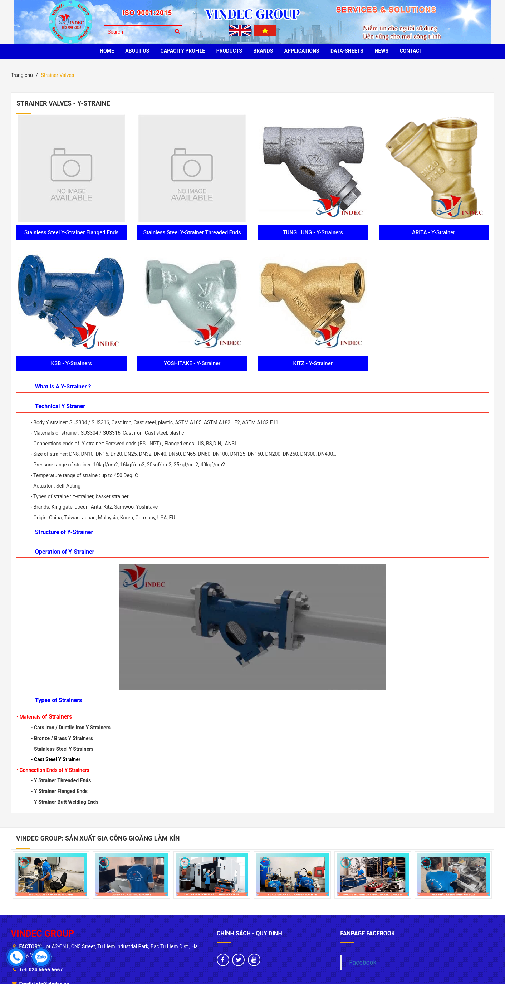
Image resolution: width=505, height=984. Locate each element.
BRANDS (263, 51)
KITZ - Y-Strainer (313, 363)
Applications (301, 51)
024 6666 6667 (46, 970)
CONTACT (411, 51)
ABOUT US (137, 51)
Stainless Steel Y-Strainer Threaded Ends (192, 232)
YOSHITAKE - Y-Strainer (192, 363)
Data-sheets (346, 51)
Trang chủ (22, 75)
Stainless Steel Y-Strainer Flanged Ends (71, 232)
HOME (107, 51)
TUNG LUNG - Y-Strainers (313, 232)
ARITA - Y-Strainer (433, 232)
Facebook (362, 962)
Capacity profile (183, 51)
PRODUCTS (229, 51)
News (381, 51)
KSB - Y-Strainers (71, 363)
